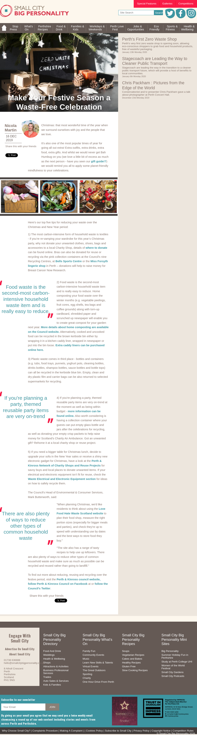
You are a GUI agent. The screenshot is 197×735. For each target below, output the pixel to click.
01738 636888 (12, 660)
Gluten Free (128, 666)
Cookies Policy (94, 730)
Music (86, 658)
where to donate (96, 247)
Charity (87, 678)
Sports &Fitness (172, 28)
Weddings (49, 654)
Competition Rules (183, 730)
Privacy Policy (141, 730)
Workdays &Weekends (97, 28)
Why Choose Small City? (16, 730)
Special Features (146, 3)
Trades (47, 677)
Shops (47, 662)
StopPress (14, 28)
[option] (19, 196)
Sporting (87, 674)
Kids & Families (52, 684)
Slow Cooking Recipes (135, 670)
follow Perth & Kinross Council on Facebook (57, 583)
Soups (125, 651)
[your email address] (23, 707)
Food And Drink (52, 651)
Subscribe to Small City (118, 730)
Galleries (167, 3)
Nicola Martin (11, 127)
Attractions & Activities (55, 666)
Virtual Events (90, 666)
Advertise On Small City (19, 649)
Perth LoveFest (117, 28)
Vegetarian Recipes (133, 654)
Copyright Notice (161, 730)
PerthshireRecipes (44, 28)
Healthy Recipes (131, 662)
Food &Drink (61, 28)
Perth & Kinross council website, (78, 579)
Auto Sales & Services (56, 680)
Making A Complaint (71, 730)
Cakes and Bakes (132, 658)
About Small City (19, 654)
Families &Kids (77, 28)
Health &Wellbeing (187, 28)
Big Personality (170, 651)
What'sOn (28, 28)
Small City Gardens (172, 672)
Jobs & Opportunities (135, 28)
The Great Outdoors (94, 670)
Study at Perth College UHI (176, 661)
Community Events (93, 654)
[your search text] (136, 12)
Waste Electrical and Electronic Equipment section (62, 479)
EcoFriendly (154, 28)
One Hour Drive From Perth (98, 681)
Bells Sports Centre (69, 261)
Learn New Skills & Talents (98, 662)
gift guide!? (98, 161)
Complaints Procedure (45, 730)
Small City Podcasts (172, 676)
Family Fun (89, 651)
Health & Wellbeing (54, 658)
